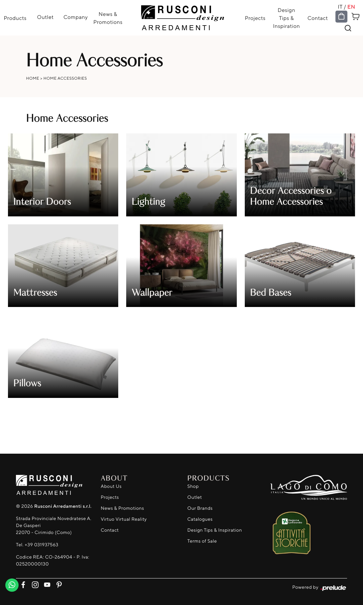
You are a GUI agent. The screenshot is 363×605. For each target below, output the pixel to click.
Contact (318, 18)
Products (15, 18)
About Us (111, 486)
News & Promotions (108, 18)
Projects (255, 18)
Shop (193, 486)
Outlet (45, 17)
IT (340, 6)
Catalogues (200, 519)
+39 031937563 (41, 545)
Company (75, 17)
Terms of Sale (202, 541)
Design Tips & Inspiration (286, 18)
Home (33, 78)
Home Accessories (65, 78)
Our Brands (200, 508)
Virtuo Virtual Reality (124, 519)
